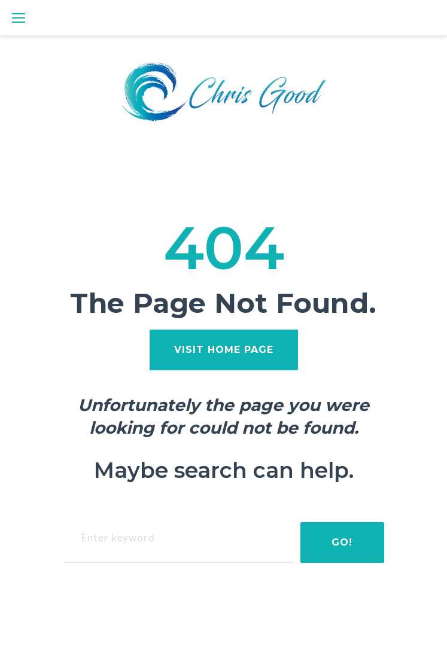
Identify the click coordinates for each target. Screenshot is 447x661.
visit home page (223, 349)
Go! (342, 542)
